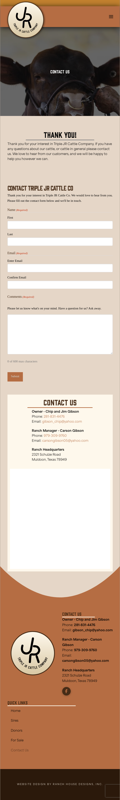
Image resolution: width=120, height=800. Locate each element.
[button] (111, 16)
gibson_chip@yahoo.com (93, 630)
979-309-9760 (55, 436)
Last (10, 234)
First (10, 217)
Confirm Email (16, 277)
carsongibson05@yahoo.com (65, 441)
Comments (20, 297)
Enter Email (14, 260)
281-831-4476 (84, 625)
